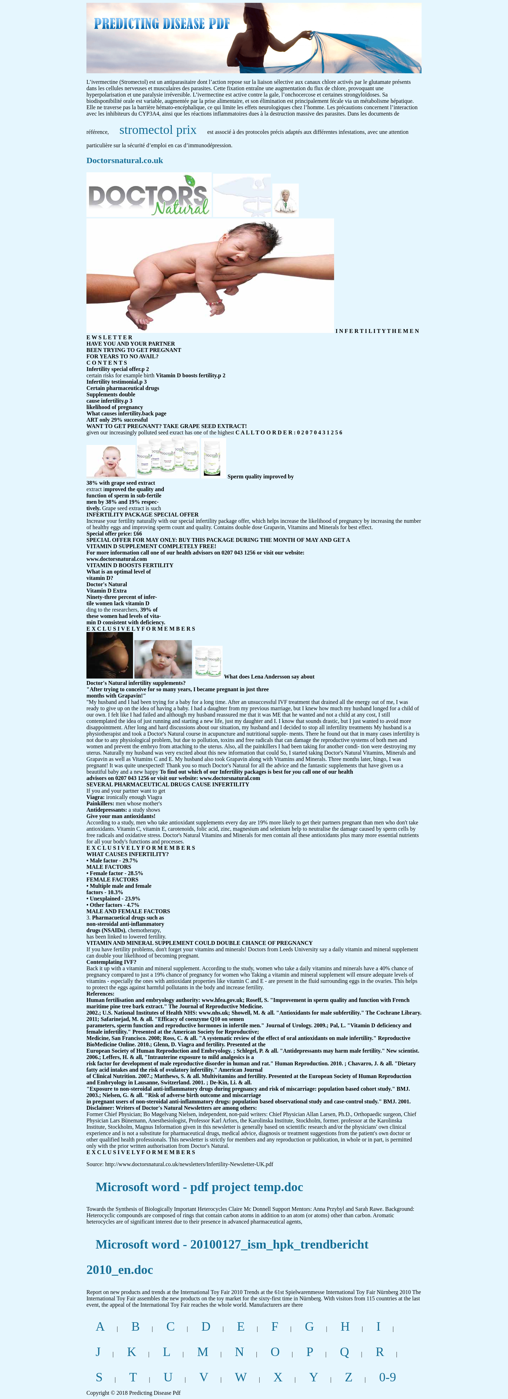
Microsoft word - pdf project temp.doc (199, 1187)
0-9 (387, 1377)
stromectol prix (158, 130)
